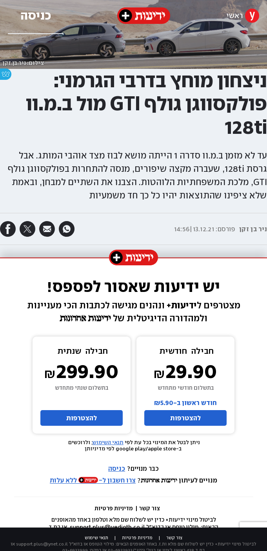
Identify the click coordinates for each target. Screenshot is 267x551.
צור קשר (149, 508)
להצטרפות (185, 418)
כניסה (116, 468)
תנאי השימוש (108, 442)
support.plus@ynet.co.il (42, 544)
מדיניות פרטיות (114, 508)
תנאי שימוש (96, 537)
